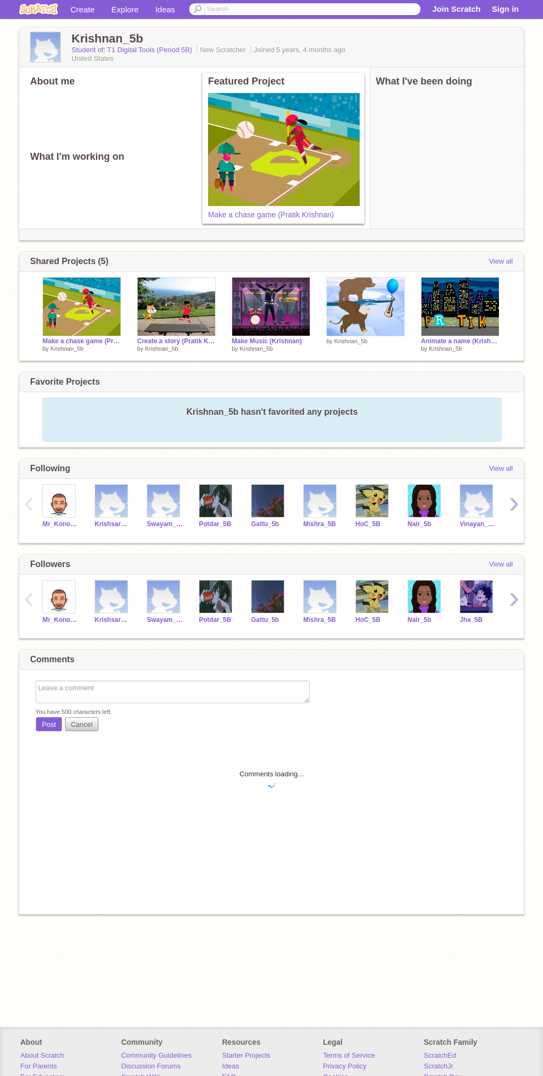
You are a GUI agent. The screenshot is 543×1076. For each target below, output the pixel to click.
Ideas (165, 9)
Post (49, 724)
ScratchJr (438, 1066)
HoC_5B (368, 524)
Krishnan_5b (67, 348)
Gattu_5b (265, 524)
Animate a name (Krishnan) (460, 341)
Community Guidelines (156, 1055)
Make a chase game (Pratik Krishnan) (271, 214)
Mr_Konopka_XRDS (60, 524)
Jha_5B (471, 620)
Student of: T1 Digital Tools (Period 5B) (133, 50)
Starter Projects (246, 1055)
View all (501, 261)
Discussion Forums (151, 1066)
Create (82, 9)
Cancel (81, 724)
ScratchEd (440, 1055)
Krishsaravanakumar (113, 524)
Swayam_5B (165, 524)
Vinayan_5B (478, 524)
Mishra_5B (319, 524)
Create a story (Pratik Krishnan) (176, 341)
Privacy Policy (345, 1066)
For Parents (38, 1066)
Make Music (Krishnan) (267, 341)
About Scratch (42, 1055)
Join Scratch (456, 8)
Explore (125, 9)
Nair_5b (419, 524)
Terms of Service (349, 1055)
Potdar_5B (215, 524)
